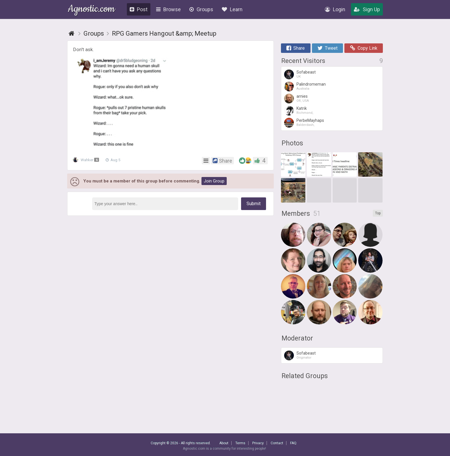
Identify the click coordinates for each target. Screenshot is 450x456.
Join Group (214, 181)
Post (139, 9)
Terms (240, 443)
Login (335, 9)
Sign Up (367, 9)
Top (378, 213)
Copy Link (363, 48)
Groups (201, 9)
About (223, 443)
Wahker (87, 160)
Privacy (258, 443)
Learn (232, 9)
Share (295, 48)
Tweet (327, 48)
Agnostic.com (91, 9)
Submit (254, 203)
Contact (277, 443)
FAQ (293, 443)
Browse (168, 9)
